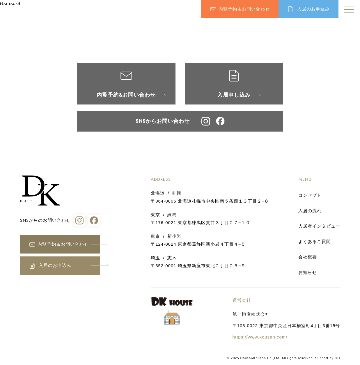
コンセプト (310, 195)
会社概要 (307, 257)
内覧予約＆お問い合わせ (244, 9)
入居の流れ (310, 210)
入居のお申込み (313, 9)
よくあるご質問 (314, 241)
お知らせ (307, 272)
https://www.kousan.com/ (260, 336)
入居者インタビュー (319, 226)
